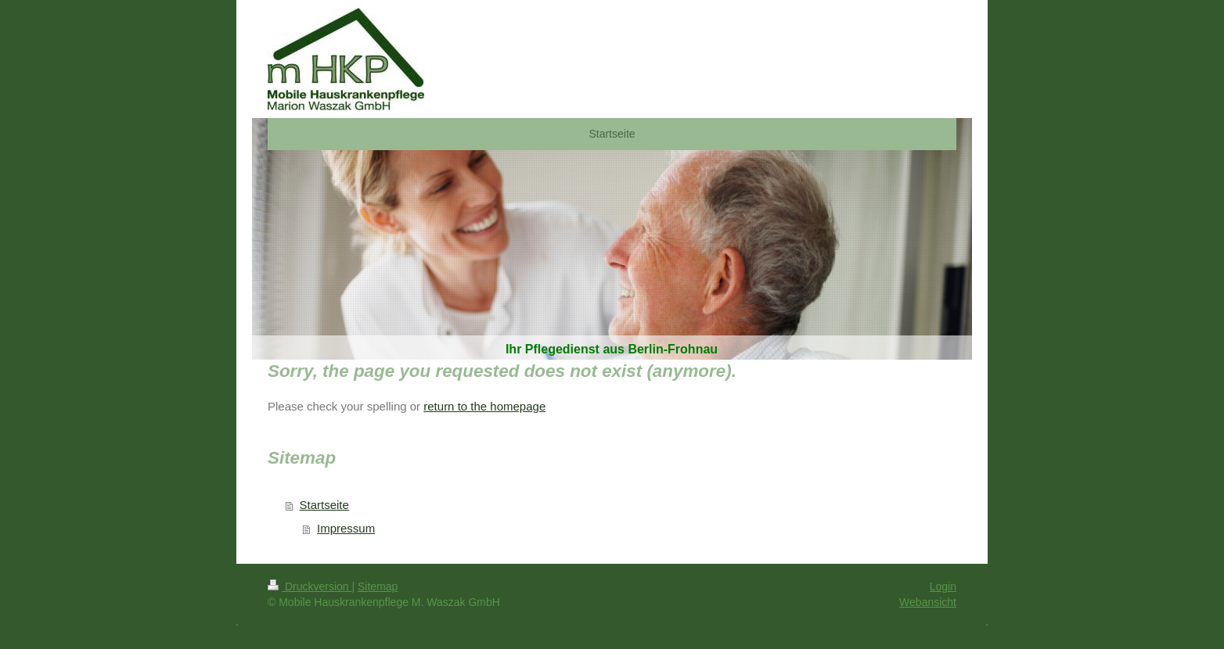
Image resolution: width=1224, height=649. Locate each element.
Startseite (324, 504)
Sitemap (378, 586)
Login (943, 586)
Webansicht (927, 602)
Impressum (346, 528)
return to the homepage (484, 406)
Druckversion (309, 586)
